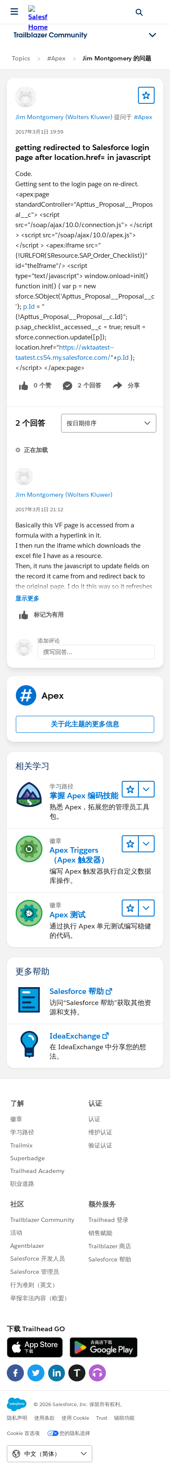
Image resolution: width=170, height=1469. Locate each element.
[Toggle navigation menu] (152, 35)
